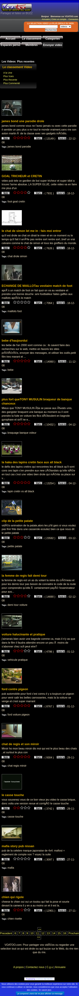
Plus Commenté (11, 83)
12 (42, 933)
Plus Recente (10, 79)
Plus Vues (8, 76)
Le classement (31, 38)
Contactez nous (35, 967)
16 (64, 933)
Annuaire (46, 19)
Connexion (72, 19)
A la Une (7, 72)
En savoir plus (45, 990)
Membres (31, 45)
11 (37, 933)
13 (48, 933)
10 (32, 933)
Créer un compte (59, 19)
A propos (19, 967)
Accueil (10, 38)
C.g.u (49, 967)
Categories (52, 38)
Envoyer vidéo (52, 45)
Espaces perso (10, 45)
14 (53, 933)
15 (59, 933)
